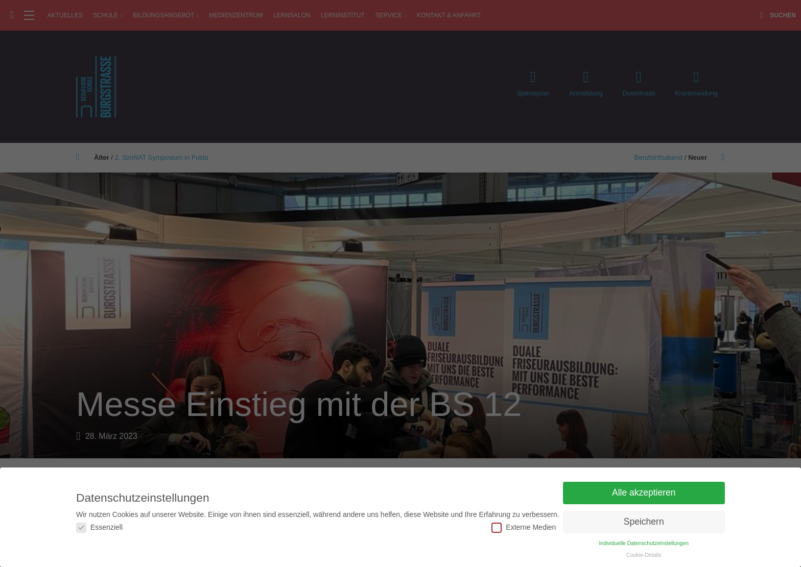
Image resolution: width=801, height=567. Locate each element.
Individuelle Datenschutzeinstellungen (644, 543)
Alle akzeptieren (644, 492)
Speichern (644, 521)
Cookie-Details (643, 555)
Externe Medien (523, 527)
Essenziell (99, 527)
